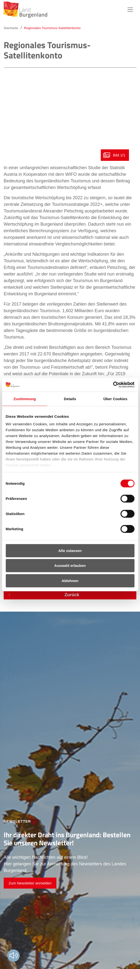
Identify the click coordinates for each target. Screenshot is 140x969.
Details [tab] (70, 398)
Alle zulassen (70, 550)
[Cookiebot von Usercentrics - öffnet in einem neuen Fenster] (112, 385)
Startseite (11, 28)
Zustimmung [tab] (24, 398)
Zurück (71, 594)
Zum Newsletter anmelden (30, 883)
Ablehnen (70, 580)
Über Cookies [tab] (115, 398)
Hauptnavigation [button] (130, 10)
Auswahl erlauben (70, 565)
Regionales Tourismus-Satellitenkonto (52, 28)
